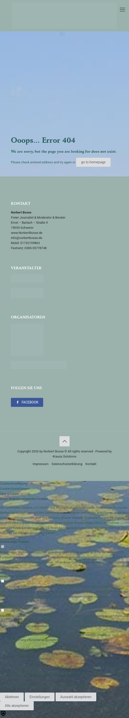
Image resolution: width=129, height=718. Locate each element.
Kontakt (91, 464)
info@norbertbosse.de (26, 238)
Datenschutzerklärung (67, 464)
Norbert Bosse (53, 451)
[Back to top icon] (64, 441)
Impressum (40, 464)
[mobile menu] (122, 10)
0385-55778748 (35, 248)
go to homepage (93, 162)
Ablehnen (12, 697)
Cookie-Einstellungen (14, 488)
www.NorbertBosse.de (26, 233)
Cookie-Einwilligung (13, 483)
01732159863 (30, 243)
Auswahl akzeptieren (76, 697)
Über (9, 494)
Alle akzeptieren (17, 706)
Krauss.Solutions (64, 456)
